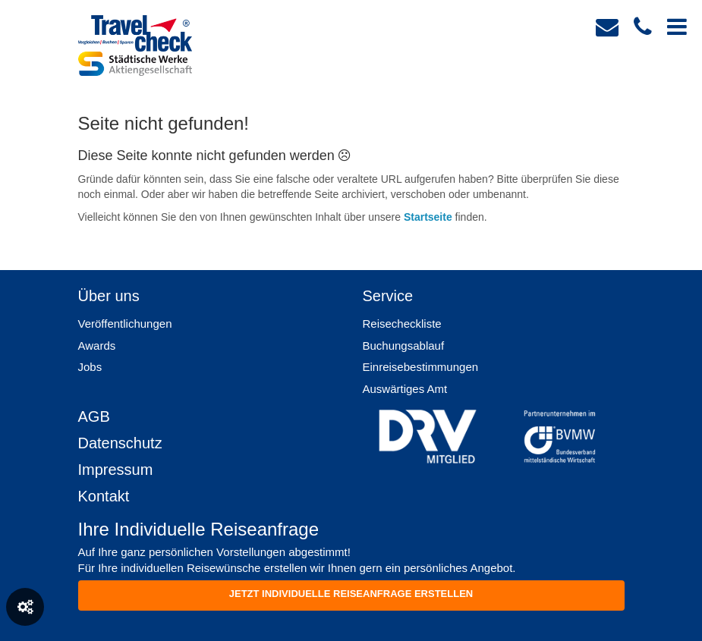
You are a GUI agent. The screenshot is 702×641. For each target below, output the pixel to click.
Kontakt (104, 496)
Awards (97, 345)
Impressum (115, 469)
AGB (94, 416)
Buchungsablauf (404, 345)
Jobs (90, 366)
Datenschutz (120, 443)
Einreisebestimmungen (421, 366)
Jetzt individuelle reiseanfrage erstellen (351, 593)
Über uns (109, 296)
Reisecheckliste (402, 323)
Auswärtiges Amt (405, 388)
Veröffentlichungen (125, 323)
